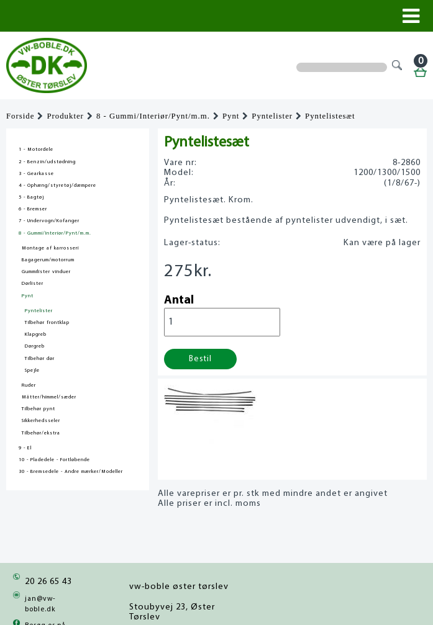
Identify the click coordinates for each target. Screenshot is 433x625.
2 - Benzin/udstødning (47, 162)
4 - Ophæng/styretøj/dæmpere (57, 185)
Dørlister (32, 283)
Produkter (65, 116)
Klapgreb (36, 334)
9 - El (25, 448)
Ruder (29, 385)
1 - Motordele (36, 149)
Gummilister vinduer (46, 271)
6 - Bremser (33, 209)
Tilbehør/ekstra (41, 433)
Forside (20, 116)
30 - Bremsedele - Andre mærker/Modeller (71, 471)
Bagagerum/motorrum (48, 260)
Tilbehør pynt (38, 409)
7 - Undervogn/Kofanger (49, 220)
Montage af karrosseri (50, 248)
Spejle (32, 370)
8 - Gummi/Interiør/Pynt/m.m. (153, 116)
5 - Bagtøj (31, 197)
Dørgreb (35, 346)
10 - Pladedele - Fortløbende (54, 459)
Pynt (230, 116)
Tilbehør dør (40, 358)
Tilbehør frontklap (47, 322)
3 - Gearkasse (36, 173)
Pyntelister (272, 116)
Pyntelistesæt (330, 116)
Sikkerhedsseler (41, 420)
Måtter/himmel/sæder (49, 397)
